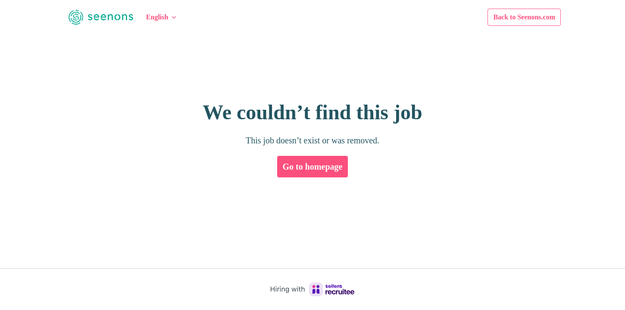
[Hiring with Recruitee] (312, 289)
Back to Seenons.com (516, 17)
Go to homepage (312, 167)
